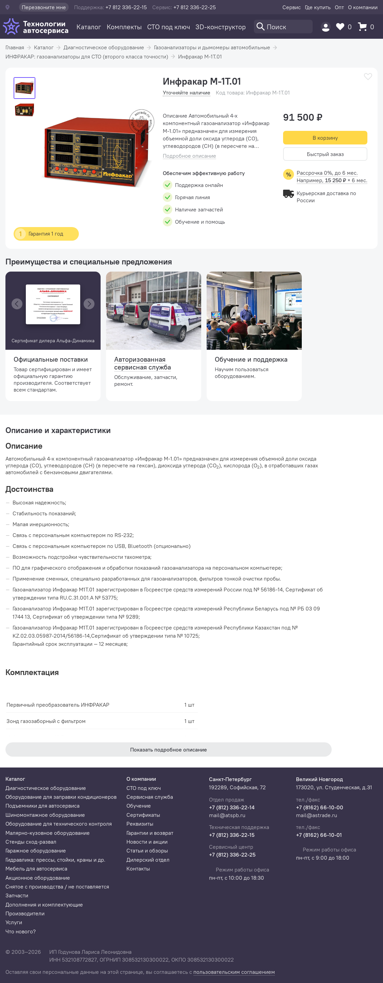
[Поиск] (283, 26)
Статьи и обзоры (147, 850)
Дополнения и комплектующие (44, 904)
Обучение (138, 805)
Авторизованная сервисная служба (142, 363)
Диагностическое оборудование (104, 47)
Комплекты (124, 26)
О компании (363, 7)
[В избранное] (368, 76)
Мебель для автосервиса (36, 868)
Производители (25, 913)
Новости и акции (147, 841)
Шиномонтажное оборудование (45, 814)
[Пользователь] (326, 27)
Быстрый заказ (325, 154)
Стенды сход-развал (30, 841)
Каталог (88, 26)
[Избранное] (345, 27)
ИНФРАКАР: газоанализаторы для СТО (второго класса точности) (86, 56)
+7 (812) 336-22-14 (232, 807)
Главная (14, 47)
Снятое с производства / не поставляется (57, 886)
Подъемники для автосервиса (42, 805)
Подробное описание (189, 156)
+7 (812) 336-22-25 (232, 854)
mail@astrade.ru (316, 815)
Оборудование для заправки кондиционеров (61, 796)
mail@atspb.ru (227, 815)
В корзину (325, 137)
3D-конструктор (220, 26)
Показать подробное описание (168, 749)
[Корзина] (368, 27)
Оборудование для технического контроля (58, 823)
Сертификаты (143, 814)
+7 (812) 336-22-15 (232, 835)
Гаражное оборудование (35, 850)
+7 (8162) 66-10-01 (319, 835)
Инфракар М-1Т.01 (200, 56)
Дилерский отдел (148, 859)
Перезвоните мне (44, 7)
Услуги (13, 922)
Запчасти (16, 895)
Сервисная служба (149, 796)
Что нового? (20, 931)
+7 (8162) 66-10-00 (319, 807)
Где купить (318, 7)
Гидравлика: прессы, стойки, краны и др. (55, 859)
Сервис (291, 7)
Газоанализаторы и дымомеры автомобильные (212, 47)
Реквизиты (139, 823)
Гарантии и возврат (149, 832)
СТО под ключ (168, 26)
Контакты (138, 868)
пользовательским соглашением (234, 971)
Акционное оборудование (37, 877)
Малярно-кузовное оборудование (47, 832)
